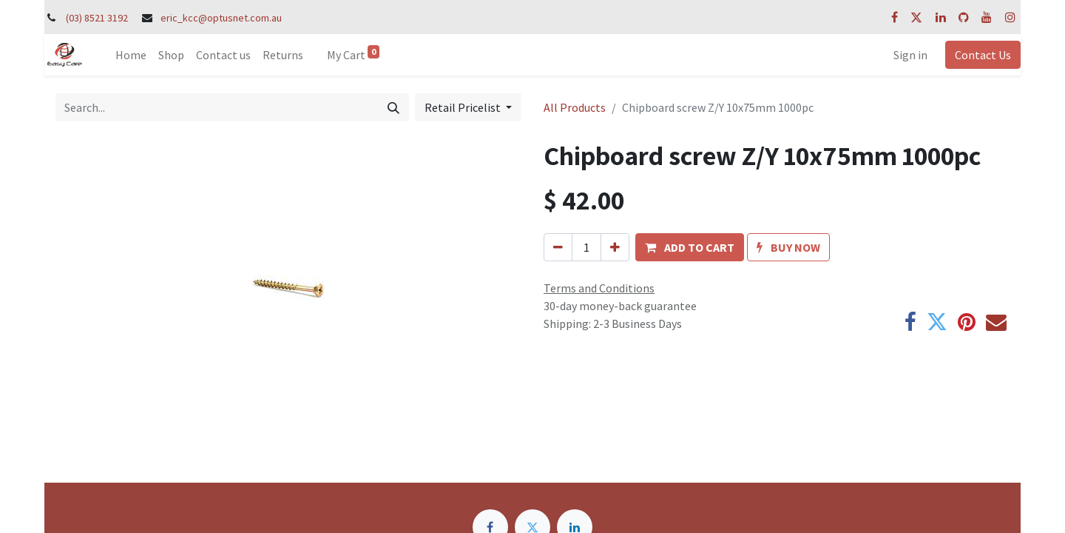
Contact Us (983, 54)
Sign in (910, 54)
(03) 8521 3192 (97, 17)
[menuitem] (130, 55)
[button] (689, 247)
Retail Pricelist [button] (464, 107)
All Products (575, 107)
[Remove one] (558, 247)
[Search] (393, 107)
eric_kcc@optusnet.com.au (221, 17)
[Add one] (615, 247)
